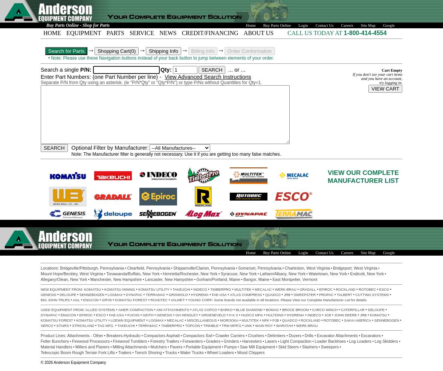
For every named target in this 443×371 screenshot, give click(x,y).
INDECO (200, 289)
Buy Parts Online (277, 25)
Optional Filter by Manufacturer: (110, 148)
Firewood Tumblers (130, 341)
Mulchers (159, 347)
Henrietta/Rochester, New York (190, 273)
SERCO (47, 326)
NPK (265, 320)
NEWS (167, 33)
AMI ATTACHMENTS (172, 310)
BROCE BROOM (295, 310)
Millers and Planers (92, 347)
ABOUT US (258, 33)
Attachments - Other (85, 335)
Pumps (230, 347)
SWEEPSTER (305, 295)
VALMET (178, 300)
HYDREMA (200, 295)
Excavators (371, 335)
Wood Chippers (250, 352)
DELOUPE (68, 295)
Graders (213, 341)
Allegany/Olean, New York (64, 279)
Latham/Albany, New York (283, 273)
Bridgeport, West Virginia (355, 268)
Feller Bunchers (55, 341)
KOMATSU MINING (119, 289)
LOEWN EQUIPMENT (128, 320)
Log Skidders (386, 341)
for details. (359, 300)
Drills (309, 335)
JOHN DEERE (345, 315)
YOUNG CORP (200, 300)
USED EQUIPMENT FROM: (63, 310)
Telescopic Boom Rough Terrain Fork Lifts (78, 352)
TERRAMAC (155, 295)
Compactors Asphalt (162, 335)
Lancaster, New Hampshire (169, 279)
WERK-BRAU (285, 289)
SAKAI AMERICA (357, 320)
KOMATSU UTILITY (154, 289)
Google (389, 25)
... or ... (237, 70)
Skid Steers (288, 347)
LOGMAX (114, 295)
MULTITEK (242, 289)
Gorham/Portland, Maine (218, 279)
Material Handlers (56, 347)
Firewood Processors (91, 341)
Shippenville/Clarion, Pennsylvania (204, 268)
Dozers (295, 335)
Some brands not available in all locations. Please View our (260, 300)
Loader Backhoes (330, 341)
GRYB (107, 300)
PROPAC (326, 295)
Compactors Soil (197, 335)
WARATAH (284, 326)
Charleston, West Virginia (307, 268)
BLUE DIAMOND (249, 310)
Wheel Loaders (220, 352)
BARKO (226, 310)
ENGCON (91, 300)
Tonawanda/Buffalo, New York (132, 273)
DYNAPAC (134, 295)
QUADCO (273, 295)
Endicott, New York (367, 273)
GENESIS (48, 295)
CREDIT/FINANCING (210, 33)
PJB (275, 320)
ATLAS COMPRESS (246, 295)
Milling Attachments (130, 347)
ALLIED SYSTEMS (100, 310)
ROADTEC (159, 300)
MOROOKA (229, 320)
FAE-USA (219, 295)
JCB (327, 315)
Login (303, 25)
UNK (248, 326)
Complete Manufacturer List (328, 300)
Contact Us (325, 25)
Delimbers (276, 335)
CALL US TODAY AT (315, 33)
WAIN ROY (264, 326)
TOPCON (192, 326)
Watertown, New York (328, 273)
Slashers (310, 347)
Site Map (368, 25)
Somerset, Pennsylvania (259, 268)
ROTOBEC (367, 289)
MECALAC (263, 289)
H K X (233, 315)
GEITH (148, 315)
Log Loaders (360, 341)
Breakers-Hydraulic (123, 335)
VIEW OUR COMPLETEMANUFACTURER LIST (363, 176)
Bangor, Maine (256, 279)
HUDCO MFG (252, 315)
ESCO (384, 289)
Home (251, 25)
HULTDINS (275, 315)
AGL (76, 300)
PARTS (115, 33)
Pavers (176, 347)
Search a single (67, 70)
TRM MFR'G (231, 326)
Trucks (171, 352)
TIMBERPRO (220, 289)
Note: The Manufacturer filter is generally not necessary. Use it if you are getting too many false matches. (176, 154)
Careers (347, 25)
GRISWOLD (178, 295)
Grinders (231, 341)
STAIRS (63, 326)
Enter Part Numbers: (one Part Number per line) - (102, 77)
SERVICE (142, 33)
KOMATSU (92, 289)
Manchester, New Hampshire (116, 279)
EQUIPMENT (83, 33)
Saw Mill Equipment (257, 347)
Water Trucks (191, 352)
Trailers (124, 352)
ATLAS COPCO (204, 310)
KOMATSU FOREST (131, 300)
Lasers (271, 341)
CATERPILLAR (353, 310)
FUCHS (133, 315)
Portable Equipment (203, 347)
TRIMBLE (210, 326)
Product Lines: (54, 335)
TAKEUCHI (181, 289)
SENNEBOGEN (91, 295)
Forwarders (192, 341)
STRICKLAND (83, 326)
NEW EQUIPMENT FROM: (62, 289)
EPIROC (326, 289)
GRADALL (307, 289)
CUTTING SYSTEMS (372, 295)
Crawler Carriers (230, 335)
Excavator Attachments (337, 335)
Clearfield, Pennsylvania (148, 268)
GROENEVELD (213, 315)
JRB (287, 295)
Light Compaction (296, 341)
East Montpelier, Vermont (294, 279)
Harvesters (252, 341)
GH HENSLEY (187, 315)
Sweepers (330, 347)
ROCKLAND (346, 289)
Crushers (256, 335)
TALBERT (344, 295)
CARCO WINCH (325, 310)
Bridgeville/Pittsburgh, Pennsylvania (92, 268)
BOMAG (272, 310)
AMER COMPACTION (135, 310)
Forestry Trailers (164, 341)
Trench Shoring (148, 352)
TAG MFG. (106, 326)
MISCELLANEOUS (202, 320)
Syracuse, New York (239, 273)
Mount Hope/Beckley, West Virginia (72, 273)
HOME (52, 33)
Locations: (50, 268)
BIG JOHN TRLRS (55, 300)
